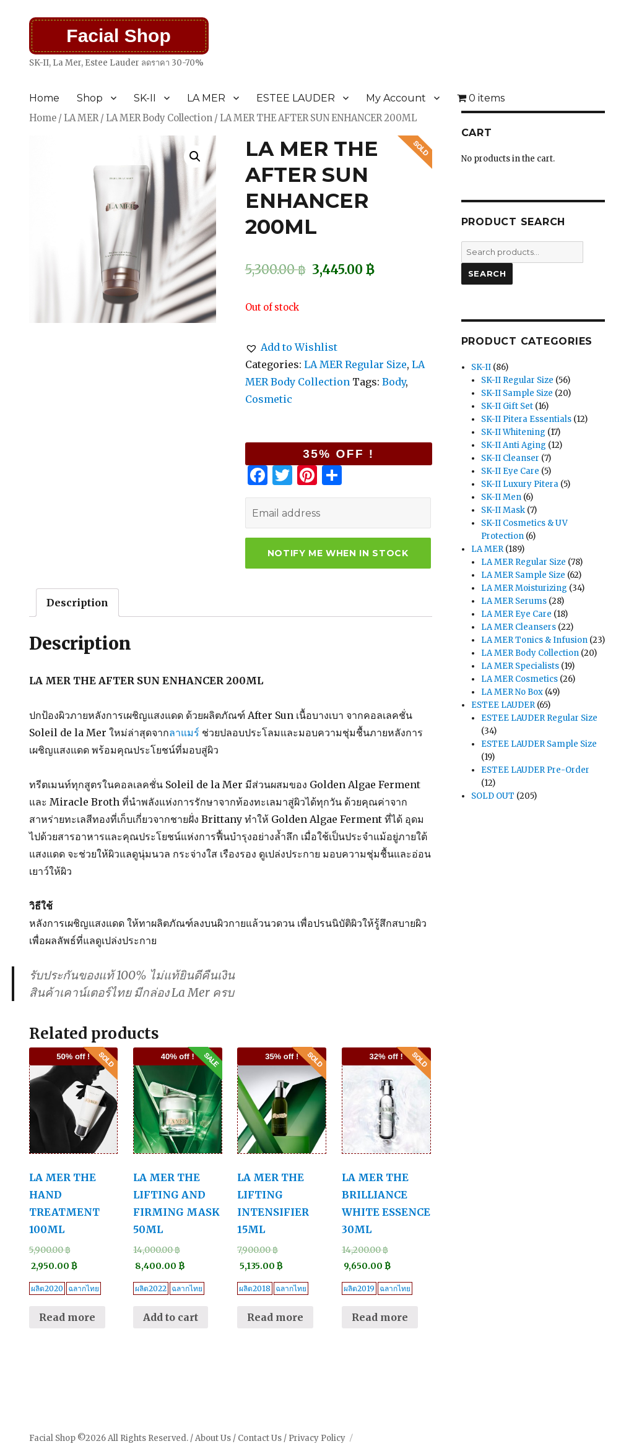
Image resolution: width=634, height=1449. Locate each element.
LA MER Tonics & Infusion (534, 640)
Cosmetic (268, 399)
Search (487, 273)
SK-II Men (501, 497)
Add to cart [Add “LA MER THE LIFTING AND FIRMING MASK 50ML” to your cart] (170, 1317)
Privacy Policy (317, 1438)
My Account (396, 98)
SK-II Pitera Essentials (526, 419)
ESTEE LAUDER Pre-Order (535, 770)
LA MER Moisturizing (524, 588)
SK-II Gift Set (507, 406)
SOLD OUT (493, 796)
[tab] (77, 602)
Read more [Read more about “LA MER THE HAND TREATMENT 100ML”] (67, 1317)
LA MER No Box (512, 692)
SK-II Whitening (513, 432)
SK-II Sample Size (517, 393)
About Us (213, 1438)
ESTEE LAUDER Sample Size (539, 744)
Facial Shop (118, 35)
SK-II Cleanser (510, 458)
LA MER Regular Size (355, 364)
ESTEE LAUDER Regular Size (539, 718)
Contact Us (260, 1438)
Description (77, 602)
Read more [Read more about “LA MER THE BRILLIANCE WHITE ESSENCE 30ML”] (380, 1317)
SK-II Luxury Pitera (519, 484)
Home (44, 98)
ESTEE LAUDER (295, 98)
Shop (90, 98)
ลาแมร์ (184, 732)
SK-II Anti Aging (513, 445)
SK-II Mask (503, 510)
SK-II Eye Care (510, 471)
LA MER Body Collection (159, 118)
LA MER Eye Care (516, 614)
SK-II (145, 98)
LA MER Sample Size (523, 575)
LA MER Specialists (520, 666)
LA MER (206, 98)
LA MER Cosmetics (519, 679)
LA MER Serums (514, 601)
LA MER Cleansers (518, 627)
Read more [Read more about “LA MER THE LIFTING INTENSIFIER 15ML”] (275, 1317)
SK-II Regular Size (517, 380)
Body (394, 382)
